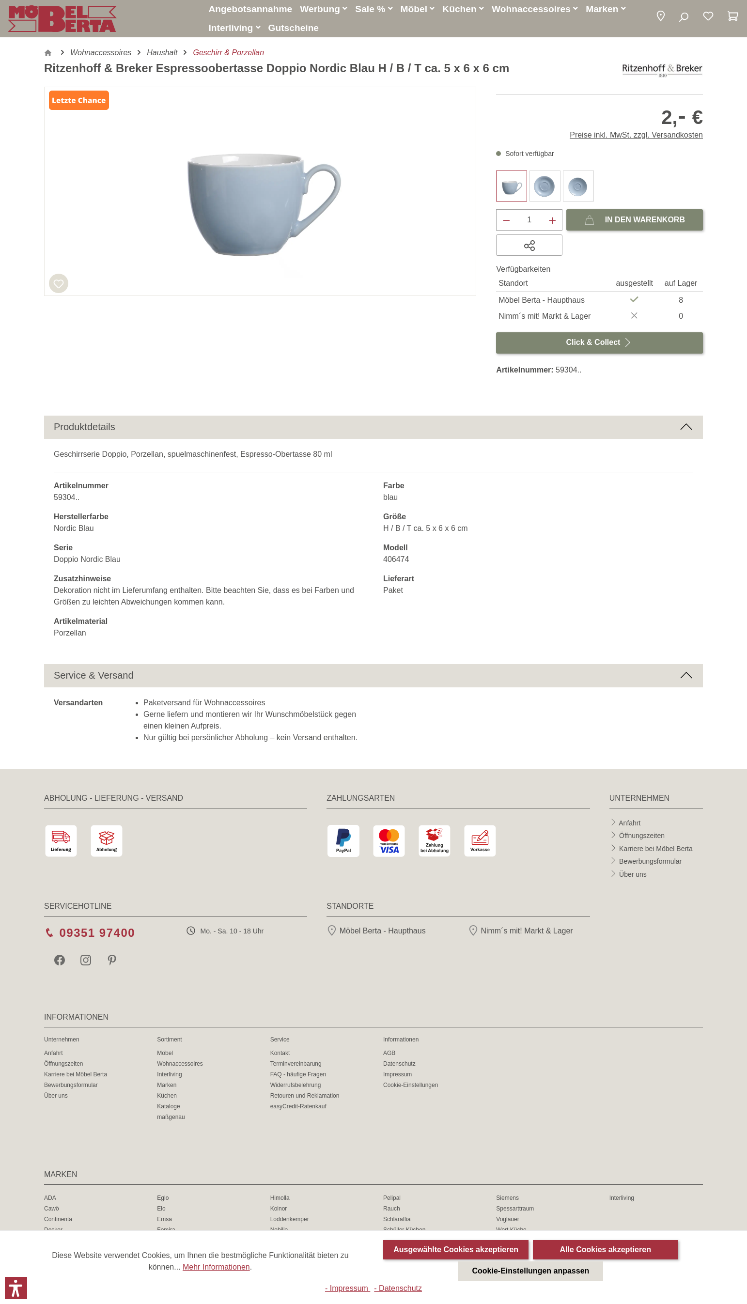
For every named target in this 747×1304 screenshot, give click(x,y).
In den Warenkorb (634, 219)
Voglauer (507, 1220)
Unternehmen (61, 1041)
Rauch (391, 1210)
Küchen (167, 1097)
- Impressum (347, 1288)
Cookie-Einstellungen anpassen (531, 1271)
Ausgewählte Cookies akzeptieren (455, 1249)
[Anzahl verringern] (506, 221)
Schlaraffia (396, 1220)
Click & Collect (599, 342)
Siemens (507, 1199)
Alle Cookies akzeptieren (605, 1249)
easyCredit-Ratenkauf (298, 1107)
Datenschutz (399, 1065)
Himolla (280, 1199)
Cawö (51, 1210)
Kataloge (168, 1107)
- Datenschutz (398, 1288)
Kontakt (280, 1054)
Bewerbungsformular (650, 863)
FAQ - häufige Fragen (298, 1075)
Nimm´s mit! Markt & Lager (520, 932)
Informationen (401, 1041)
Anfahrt (629, 824)
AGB (389, 1054)
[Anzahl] (529, 221)
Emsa (164, 1220)
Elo (161, 1210)
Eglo (163, 1199)
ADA (50, 1199)
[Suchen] (683, 18)
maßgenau (171, 1118)
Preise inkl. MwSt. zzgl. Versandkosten (636, 136)
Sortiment (169, 1041)
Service (280, 1041)
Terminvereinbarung (296, 1065)
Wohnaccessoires (180, 1065)
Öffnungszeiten (642, 837)
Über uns (633, 875)
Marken (166, 1086)
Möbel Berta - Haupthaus (376, 932)
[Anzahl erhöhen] (553, 221)
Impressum (397, 1075)
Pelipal (392, 1199)
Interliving (169, 1075)
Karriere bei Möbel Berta (656, 850)
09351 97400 (97, 934)
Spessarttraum (515, 1210)
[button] (660, 18)
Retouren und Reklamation (305, 1097)
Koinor (278, 1210)
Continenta (58, 1220)
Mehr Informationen (216, 1267)
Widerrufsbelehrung (295, 1086)
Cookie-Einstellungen (410, 1086)
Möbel (165, 1054)
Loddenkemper (289, 1220)
